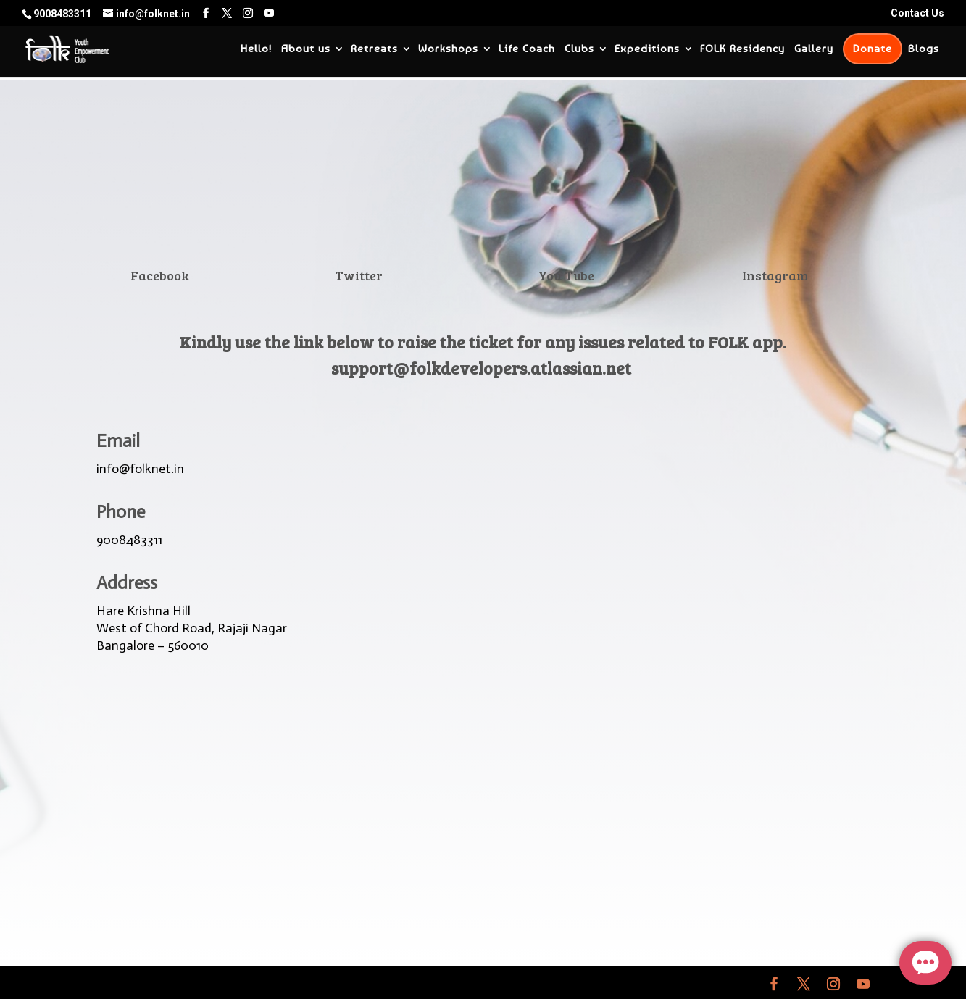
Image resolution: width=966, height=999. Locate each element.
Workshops (448, 49)
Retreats (374, 49)
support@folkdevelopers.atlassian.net (481, 367)
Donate (872, 48)
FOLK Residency (742, 49)
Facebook (159, 275)
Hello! (256, 49)
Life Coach (527, 49)
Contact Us (917, 13)
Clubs (579, 49)
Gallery (813, 49)
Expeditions (647, 49)
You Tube (566, 275)
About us (305, 49)
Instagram (775, 275)
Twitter (359, 275)
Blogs (923, 49)
